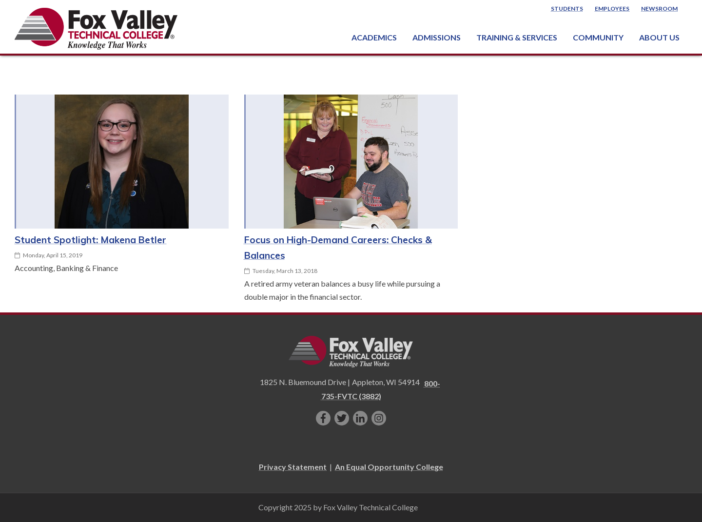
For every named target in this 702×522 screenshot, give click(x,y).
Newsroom (659, 8)
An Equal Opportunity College (389, 466)
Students (567, 8)
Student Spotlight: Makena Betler (90, 240)
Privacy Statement (293, 466)
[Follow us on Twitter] (341, 418)
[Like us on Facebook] (323, 418)
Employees (612, 8)
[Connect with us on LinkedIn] (360, 418)
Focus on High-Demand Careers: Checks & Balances (338, 247)
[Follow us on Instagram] (378, 418)
